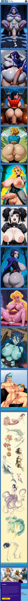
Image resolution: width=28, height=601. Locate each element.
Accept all (6, 598)
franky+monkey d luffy (14, 407)
